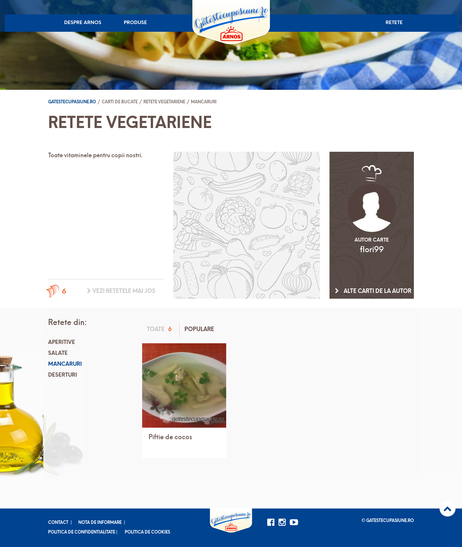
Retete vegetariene (164, 102)
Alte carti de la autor (373, 291)
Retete (394, 23)
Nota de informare (100, 523)
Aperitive (61, 342)
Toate (160, 330)
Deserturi (62, 375)
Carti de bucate (120, 102)
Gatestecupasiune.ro (72, 102)
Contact (58, 523)
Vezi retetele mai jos (121, 291)
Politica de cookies (147, 532)
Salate (58, 353)
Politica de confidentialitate (81, 532)
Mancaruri (204, 102)
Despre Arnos (82, 23)
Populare (199, 329)
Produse (135, 23)
